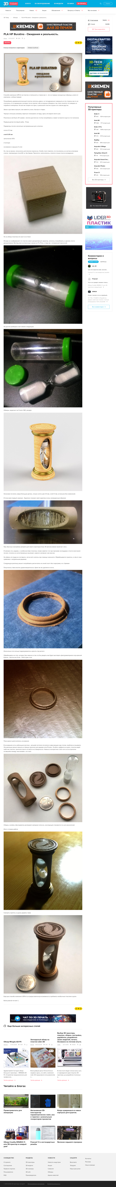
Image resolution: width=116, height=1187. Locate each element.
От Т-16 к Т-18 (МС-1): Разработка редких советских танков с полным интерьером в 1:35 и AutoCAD (98, 299)
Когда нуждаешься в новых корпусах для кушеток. (69, 1111)
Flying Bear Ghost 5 (100, 153)
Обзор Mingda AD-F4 (12, 1042)
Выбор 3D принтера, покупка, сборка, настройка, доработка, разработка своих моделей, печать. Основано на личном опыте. (69, 1037)
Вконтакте (73, 1162)
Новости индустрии (54, 1162)
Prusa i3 (97, 172)
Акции (44, 10)
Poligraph (95, 279)
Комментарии (93, 262)
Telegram (73, 1165)
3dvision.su (6, 1044)
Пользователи (8, 1172)
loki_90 (94, 266)
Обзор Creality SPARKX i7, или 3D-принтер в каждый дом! (15, 1144)
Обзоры (15, 17)
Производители (31, 1175)
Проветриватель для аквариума (13, 1111)
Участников (94, 20)
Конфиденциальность (53, 1184)
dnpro (5, 38)
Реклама (13, 28)
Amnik (32, 1044)
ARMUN (94, 291)
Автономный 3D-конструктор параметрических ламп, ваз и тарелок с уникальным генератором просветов (42, 1114)
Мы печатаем (93, 10)
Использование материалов (36, 1184)
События (51, 1169)
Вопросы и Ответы (75, 10)
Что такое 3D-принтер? (100, 206)
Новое (33, 10)
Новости (8, 10)
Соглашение (8, 1165)
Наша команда (90, 1165)
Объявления (57, 10)
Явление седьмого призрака (69, 1142)
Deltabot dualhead (33, 47)
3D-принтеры (30, 1162)
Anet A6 (97, 133)
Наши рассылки (75, 1169)
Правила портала (9, 1169)
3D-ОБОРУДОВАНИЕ (42, 4)
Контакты (88, 1158)
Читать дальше (8, 1080)
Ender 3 (96, 114)
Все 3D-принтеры (98, 180)
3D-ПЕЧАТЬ (81, 4)
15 (51, 1044)
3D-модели (29, 1165)
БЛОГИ (28, 4)
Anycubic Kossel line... (101, 159)
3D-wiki (28, 1172)
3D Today (6, 17)
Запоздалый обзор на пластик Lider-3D (39, 1041)
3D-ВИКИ (70, 4)
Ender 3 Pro (98, 127)
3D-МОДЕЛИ (58, 4)
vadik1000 (59, 1044)
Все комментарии (98, 307)
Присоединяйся (98, 29)
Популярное (20, 10)
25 (80, 1044)
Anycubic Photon (99, 166)
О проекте (7, 1162)
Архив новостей (53, 1175)
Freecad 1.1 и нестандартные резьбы (42, 1143)
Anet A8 (97, 120)
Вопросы (103, 262)
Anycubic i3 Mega (100, 146)
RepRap (96, 140)
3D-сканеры (30, 1169)
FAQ (5, 1175)
